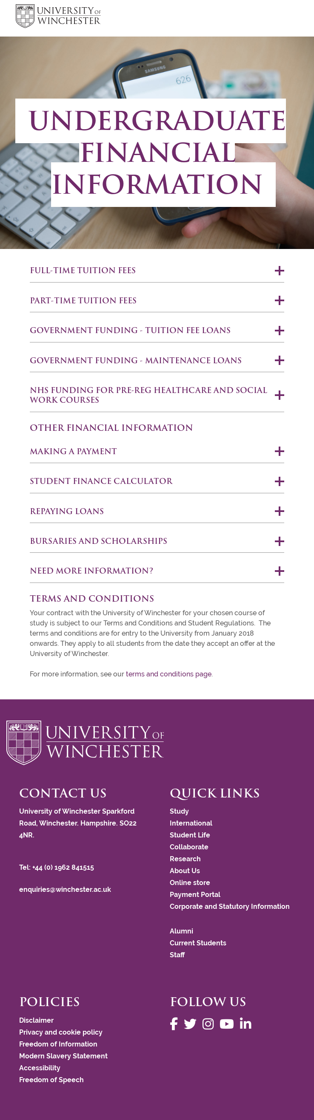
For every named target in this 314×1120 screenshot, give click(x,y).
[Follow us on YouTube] (229, 1024)
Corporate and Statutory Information (230, 906)
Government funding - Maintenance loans (136, 360)
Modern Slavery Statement (63, 1056)
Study (179, 811)
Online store (190, 883)
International (191, 823)
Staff (177, 955)
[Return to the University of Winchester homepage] (157, 743)
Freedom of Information (58, 1044)
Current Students (198, 943)
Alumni (181, 931)
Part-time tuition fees (83, 300)
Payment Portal (195, 895)
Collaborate (189, 847)
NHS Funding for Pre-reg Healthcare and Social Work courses (148, 395)
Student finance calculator (101, 481)
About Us (185, 871)
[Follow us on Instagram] (210, 1024)
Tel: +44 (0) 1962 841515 (57, 867)
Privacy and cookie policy (61, 1032)
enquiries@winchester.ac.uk (65, 889)
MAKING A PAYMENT (73, 451)
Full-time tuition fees (83, 270)
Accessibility (39, 1068)
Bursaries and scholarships (98, 541)
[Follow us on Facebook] (176, 1024)
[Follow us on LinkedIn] (247, 1024)
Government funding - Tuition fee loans (130, 330)
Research (185, 859)
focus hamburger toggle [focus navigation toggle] (283, 17)
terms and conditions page (168, 674)
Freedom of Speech (51, 1080)
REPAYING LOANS (67, 511)
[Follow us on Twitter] (192, 1024)
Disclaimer (36, 1020)
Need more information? (91, 571)
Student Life (190, 835)
